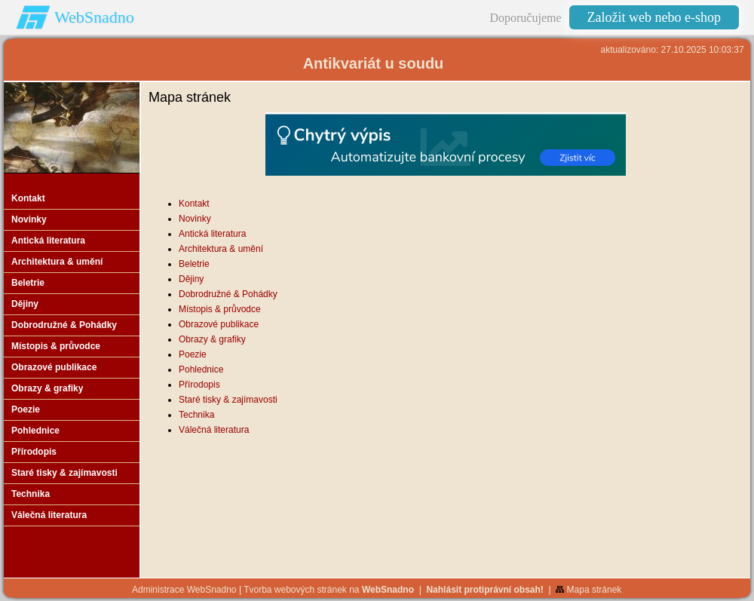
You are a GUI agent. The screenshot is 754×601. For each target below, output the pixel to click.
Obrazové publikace (219, 324)
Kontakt (194, 203)
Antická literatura (212, 233)
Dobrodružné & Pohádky (228, 294)
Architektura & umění (221, 249)
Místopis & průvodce (220, 309)
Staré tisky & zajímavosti (228, 399)
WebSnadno (94, 17)
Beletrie (194, 264)
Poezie (193, 354)
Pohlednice (201, 369)
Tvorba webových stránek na (329, 589)
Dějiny (191, 279)
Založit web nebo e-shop (654, 17)
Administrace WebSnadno (184, 589)
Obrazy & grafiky (212, 339)
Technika (196, 414)
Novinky (195, 218)
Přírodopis (199, 384)
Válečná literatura (214, 430)
